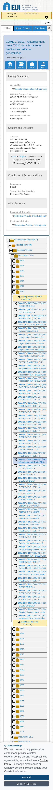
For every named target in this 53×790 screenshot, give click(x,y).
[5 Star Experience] (37, 14)
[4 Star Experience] (34, 14)
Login (46, 22)
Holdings (7, 28)
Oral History (39, 28)
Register (22, 157)
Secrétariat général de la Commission (29, 89)
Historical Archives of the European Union (31, 215)
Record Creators (23, 28)
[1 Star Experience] (25, 14)
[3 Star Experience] (31, 14)
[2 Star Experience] (28, 14)
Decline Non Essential (26, 784)
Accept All (26, 777)
